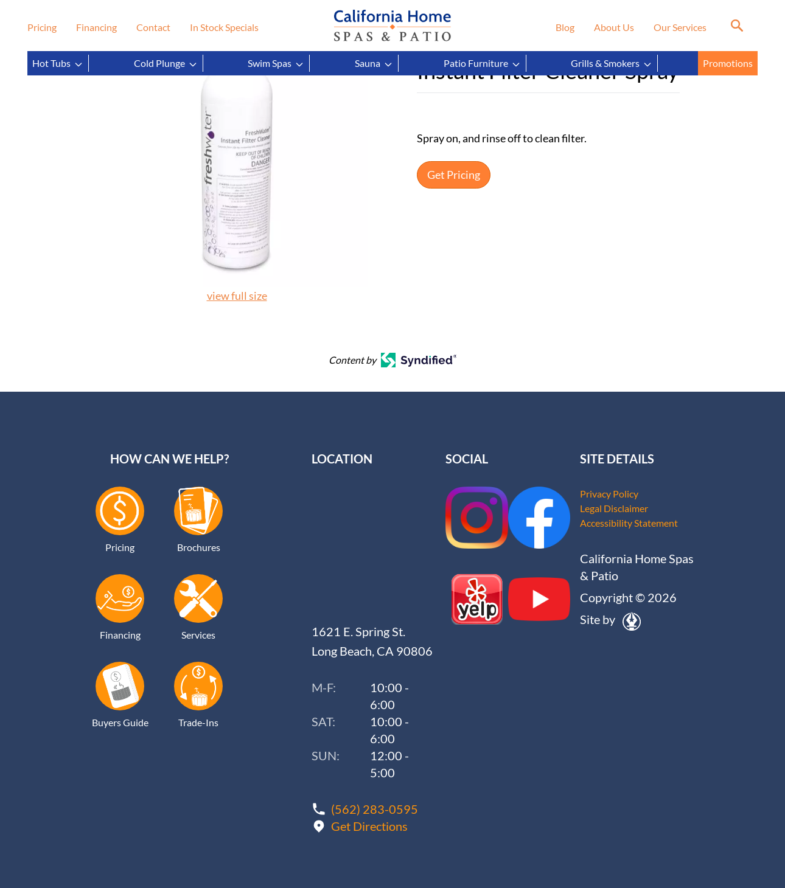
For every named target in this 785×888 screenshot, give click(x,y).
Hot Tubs (57, 63)
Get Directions (369, 826)
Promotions (728, 63)
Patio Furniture (482, 63)
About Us (614, 27)
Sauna (374, 63)
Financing (96, 27)
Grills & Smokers (611, 63)
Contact (153, 27)
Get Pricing (453, 175)
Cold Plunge (166, 63)
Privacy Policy (609, 493)
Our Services (680, 27)
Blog (565, 27)
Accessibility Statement (629, 523)
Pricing (42, 27)
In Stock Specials (224, 27)
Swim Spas (276, 63)
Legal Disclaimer (614, 508)
